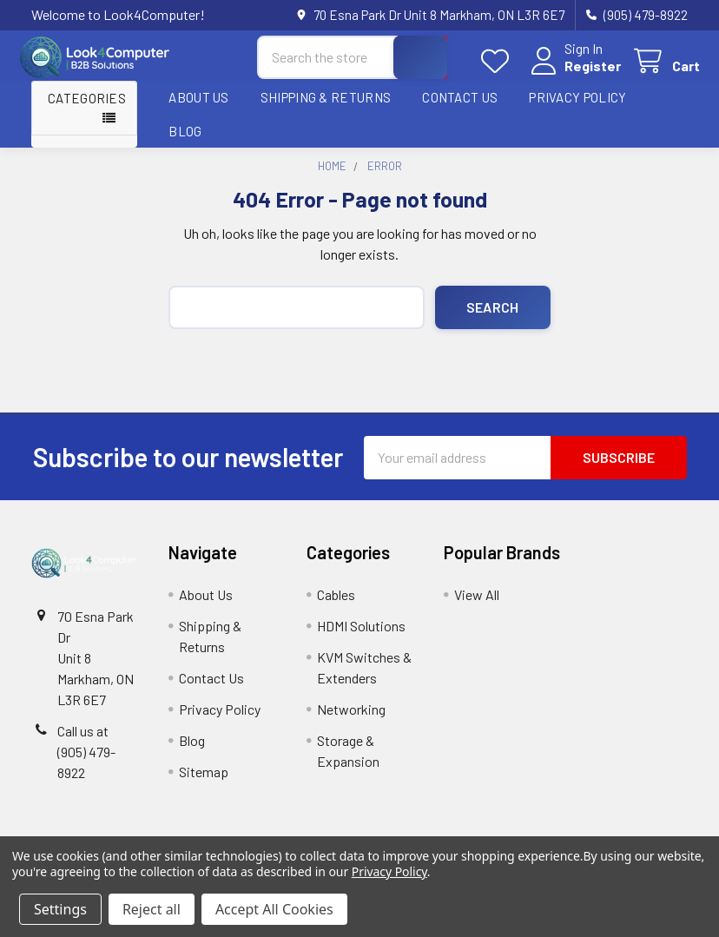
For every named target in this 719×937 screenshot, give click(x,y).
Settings (60, 909)
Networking (351, 718)
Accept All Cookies (274, 909)
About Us (198, 107)
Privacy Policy (577, 107)
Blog (184, 140)
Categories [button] (87, 107)
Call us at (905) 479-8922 (86, 761)
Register (580, 71)
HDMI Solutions (361, 635)
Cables (336, 604)
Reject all (151, 909)
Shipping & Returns (326, 107)
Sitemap (203, 781)
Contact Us (460, 107)
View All (476, 604)
